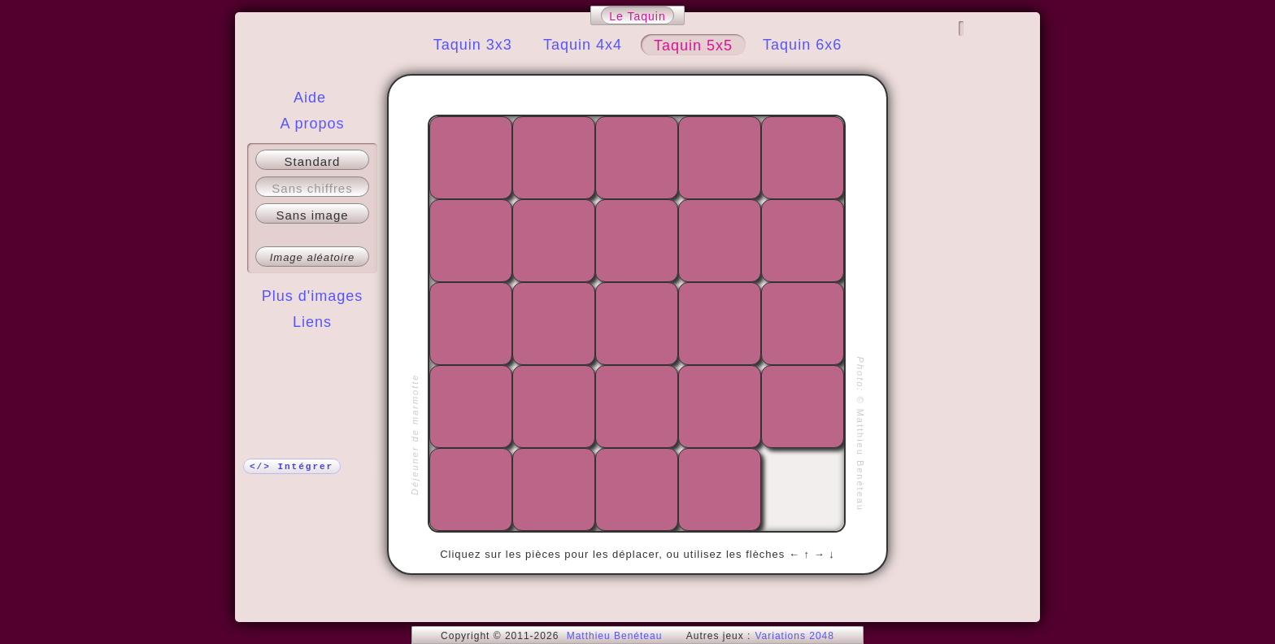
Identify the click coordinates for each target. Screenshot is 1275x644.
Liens (312, 322)
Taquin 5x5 (693, 45)
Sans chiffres (312, 188)
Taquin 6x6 (802, 45)
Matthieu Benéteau (615, 636)
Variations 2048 (794, 636)
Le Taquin (637, 16)
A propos (312, 123)
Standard (313, 161)
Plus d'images (312, 296)
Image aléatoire (312, 257)
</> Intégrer (291, 467)
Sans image (312, 215)
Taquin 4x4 (582, 45)
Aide (310, 97)
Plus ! (312, 354)
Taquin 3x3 (472, 45)
